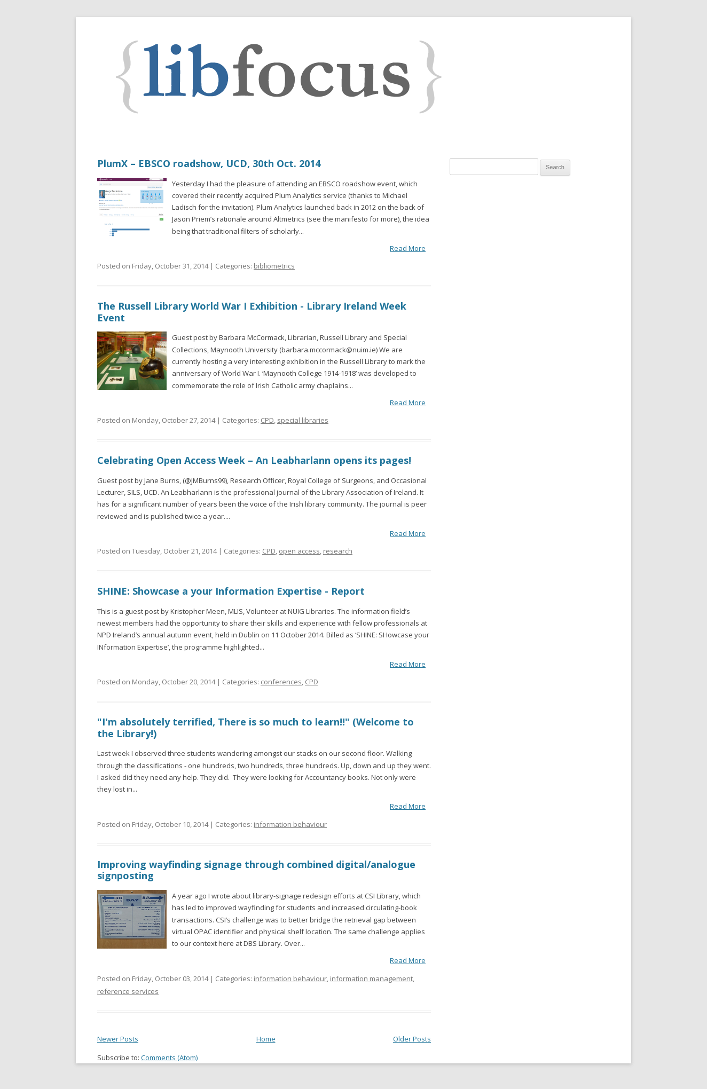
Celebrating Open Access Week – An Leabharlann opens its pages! (254, 460)
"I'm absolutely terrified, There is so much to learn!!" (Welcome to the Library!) (255, 727)
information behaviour (290, 824)
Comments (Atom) (169, 1057)
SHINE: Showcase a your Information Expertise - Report (231, 591)
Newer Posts (117, 1039)
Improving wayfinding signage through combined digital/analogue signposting (256, 870)
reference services (128, 991)
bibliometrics (274, 266)
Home (266, 1039)
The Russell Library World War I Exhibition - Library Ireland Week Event (251, 311)
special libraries (302, 420)
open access (299, 551)
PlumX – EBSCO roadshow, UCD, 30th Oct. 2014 (208, 163)
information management (371, 978)
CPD (267, 420)
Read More (408, 248)
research (337, 551)
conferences (281, 681)
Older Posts (412, 1039)
